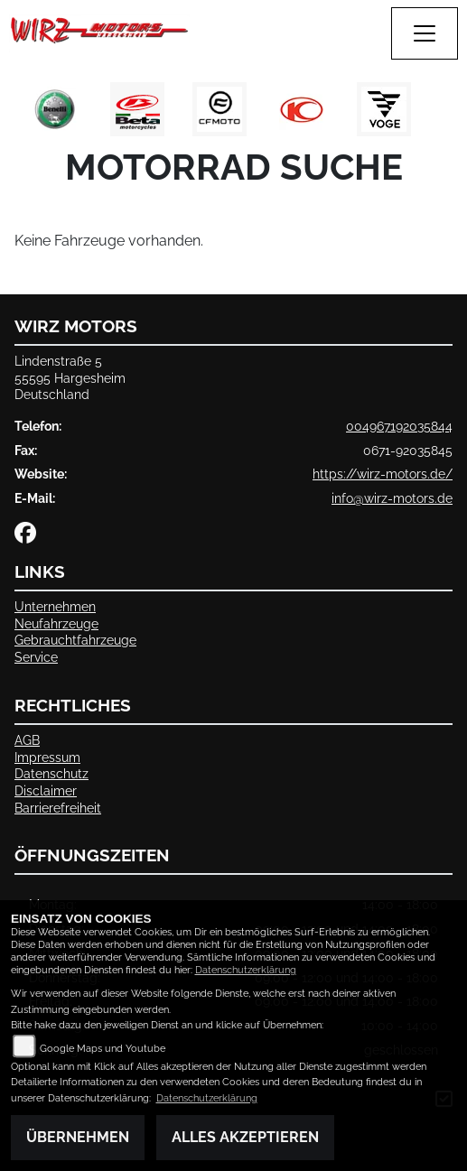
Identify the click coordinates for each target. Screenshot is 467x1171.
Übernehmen (77, 1137)
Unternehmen (55, 606)
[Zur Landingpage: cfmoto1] (219, 109)
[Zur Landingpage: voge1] (384, 109)
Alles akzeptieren (245, 1137)
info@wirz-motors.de (392, 498)
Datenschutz (51, 773)
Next (442, 113)
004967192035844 (399, 425)
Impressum (47, 757)
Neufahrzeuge (56, 623)
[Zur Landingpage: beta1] (137, 109)
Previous (25, 113)
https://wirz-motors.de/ (383, 473)
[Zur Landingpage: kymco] (302, 109)
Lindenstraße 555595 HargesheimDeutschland (70, 377)
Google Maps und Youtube (102, 1049)
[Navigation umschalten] (424, 33)
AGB (27, 740)
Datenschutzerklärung (245, 970)
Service (36, 656)
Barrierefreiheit (57, 807)
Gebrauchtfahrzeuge (75, 639)
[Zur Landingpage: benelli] (55, 109)
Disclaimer (45, 790)
